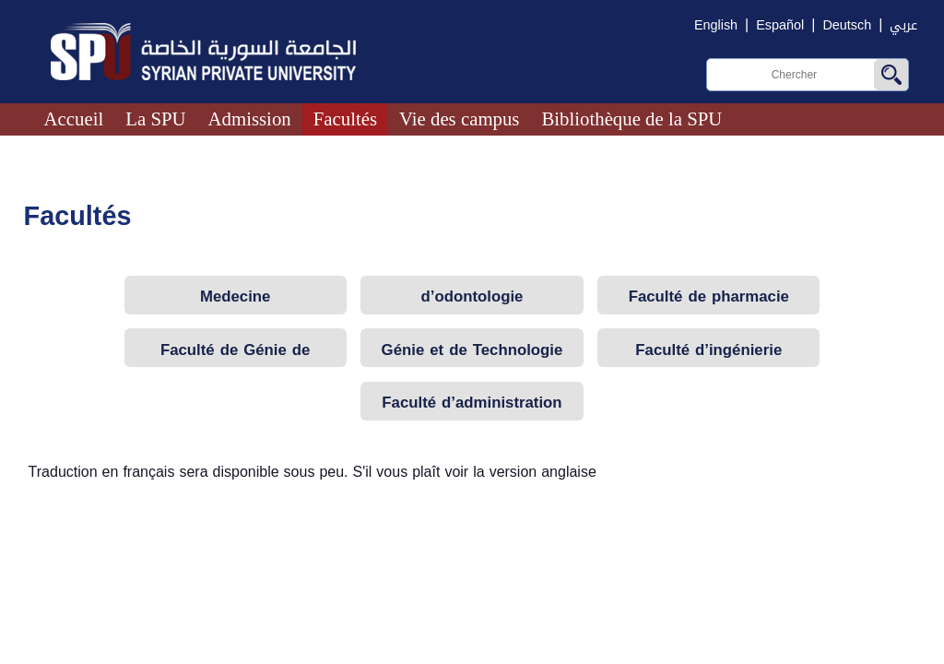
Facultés (345, 118)
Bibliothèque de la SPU (631, 118)
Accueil (74, 118)
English (716, 25)
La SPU (155, 118)
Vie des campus (459, 118)
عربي (903, 25)
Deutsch (846, 25)
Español (780, 25)
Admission (249, 118)
